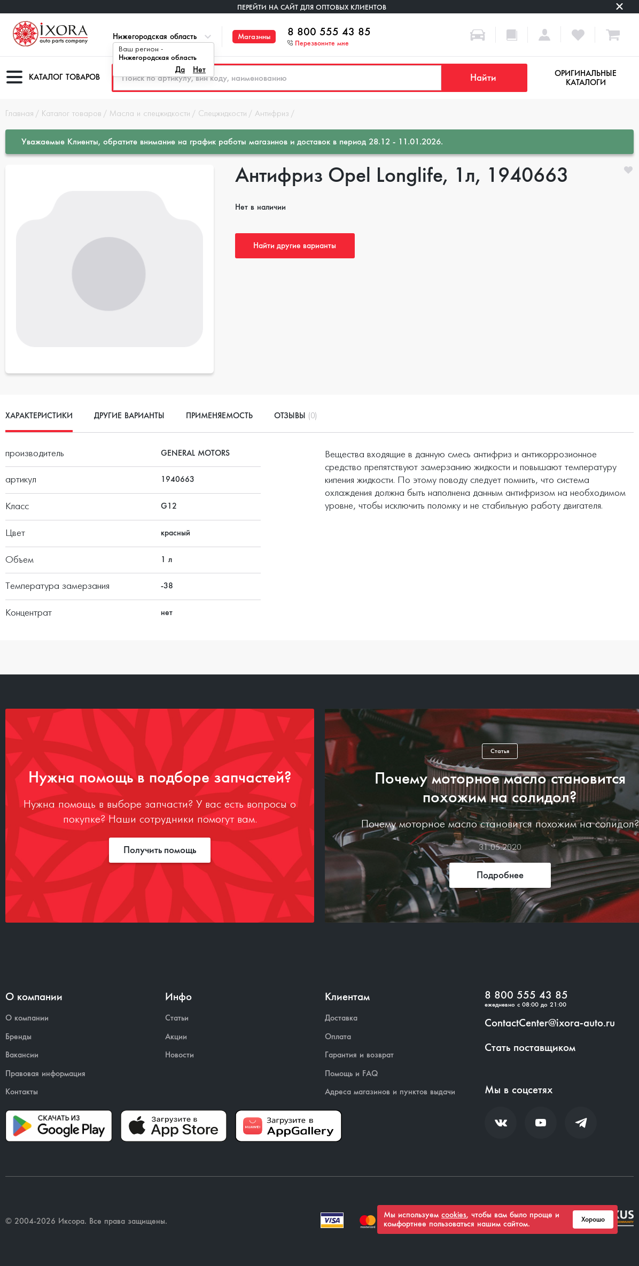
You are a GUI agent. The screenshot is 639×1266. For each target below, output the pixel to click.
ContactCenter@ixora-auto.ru (550, 1023)
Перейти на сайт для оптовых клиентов (311, 7)
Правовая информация (45, 1073)
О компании (27, 1018)
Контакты (21, 1091)
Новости (179, 1055)
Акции (176, 1036)
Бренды (18, 1036)
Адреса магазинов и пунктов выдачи (390, 1091)
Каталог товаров (72, 114)
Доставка (341, 1018)
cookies (453, 1214)
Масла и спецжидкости (150, 114)
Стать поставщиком (530, 1048)
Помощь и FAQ (351, 1073)
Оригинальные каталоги (586, 78)
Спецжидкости (222, 114)
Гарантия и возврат (359, 1055)
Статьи (177, 1018)
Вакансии (21, 1055)
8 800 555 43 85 (329, 32)
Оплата (338, 1036)
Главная (19, 114)
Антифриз (272, 114)
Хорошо (593, 1219)
